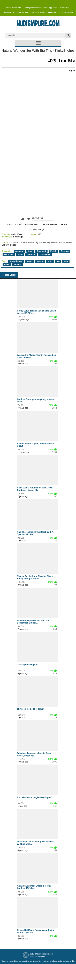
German (65, 251)
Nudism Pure (8, 12)
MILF (20, 254)
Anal (30, 251)
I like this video (22, 218)
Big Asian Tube (67, 12)
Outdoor (31, 254)
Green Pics (52, 12)
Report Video (32, 225)
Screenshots (50, 225)
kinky (7, 265)
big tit (29, 261)
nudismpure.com (46, 954)
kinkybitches (16, 261)
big (58, 261)
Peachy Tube (23, 12)
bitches (17, 265)
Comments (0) (37, 230)
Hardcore (8, 254)
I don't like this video (28, 218)
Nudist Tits (64, 8)
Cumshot (41, 251)
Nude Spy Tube (50, 8)
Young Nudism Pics (33, 8)
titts (66, 261)
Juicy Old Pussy (38, 12)
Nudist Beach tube (13, 8)
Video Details (14, 225)
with (50, 261)
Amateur (19, 251)
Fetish (53, 251)
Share (64, 225)
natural (40, 261)
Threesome (45, 254)
